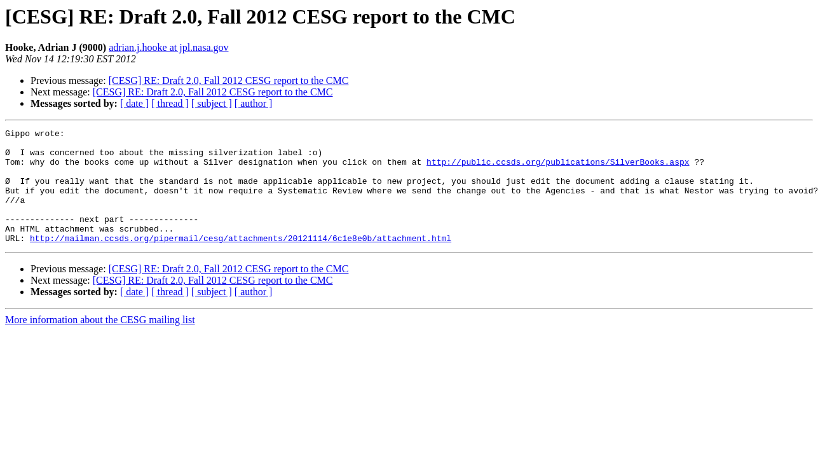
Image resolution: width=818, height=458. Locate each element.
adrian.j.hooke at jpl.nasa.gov (168, 47)
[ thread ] (170, 103)
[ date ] (134, 103)
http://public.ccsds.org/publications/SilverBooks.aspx (557, 169)
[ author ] (254, 103)
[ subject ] (211, 103)
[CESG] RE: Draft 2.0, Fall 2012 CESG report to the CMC (229, 80)
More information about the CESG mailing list (100, 342)
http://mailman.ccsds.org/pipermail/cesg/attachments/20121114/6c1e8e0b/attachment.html (240, 261)
